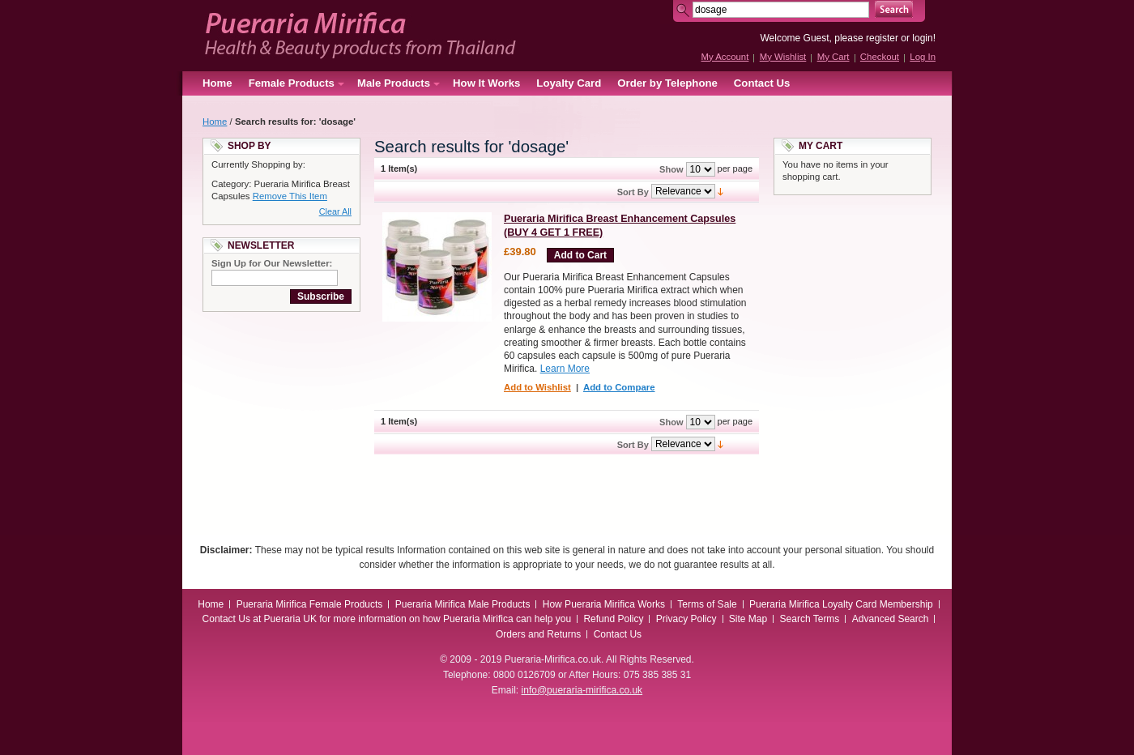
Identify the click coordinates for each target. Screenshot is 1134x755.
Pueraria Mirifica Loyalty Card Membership (841, 604)
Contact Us (762, 83)
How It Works (486, 83)
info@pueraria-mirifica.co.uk (582, 690)
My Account (724, 57)
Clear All (335, 211)
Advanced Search (890, 619)
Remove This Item (290, 196)
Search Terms (810, 619)
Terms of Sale (706, 604)
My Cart (833, 57)
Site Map (748, 619)
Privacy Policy (686, 619)
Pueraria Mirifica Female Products (310, 604)
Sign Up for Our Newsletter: (271, 263)
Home (217, 83)
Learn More (565, 368)
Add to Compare (619, 387)
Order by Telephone (667, 83)
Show (671, 169)
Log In (923, 57)
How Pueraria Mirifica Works (604, 604)
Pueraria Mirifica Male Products (463, 604)
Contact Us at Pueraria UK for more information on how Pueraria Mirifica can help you (387, 619)
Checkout (879, 57)
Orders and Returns (538, 634)
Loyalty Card (568, 83)
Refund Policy (613, 619)
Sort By (633, 192)
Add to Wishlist (537, 387)
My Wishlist (783, 57)
